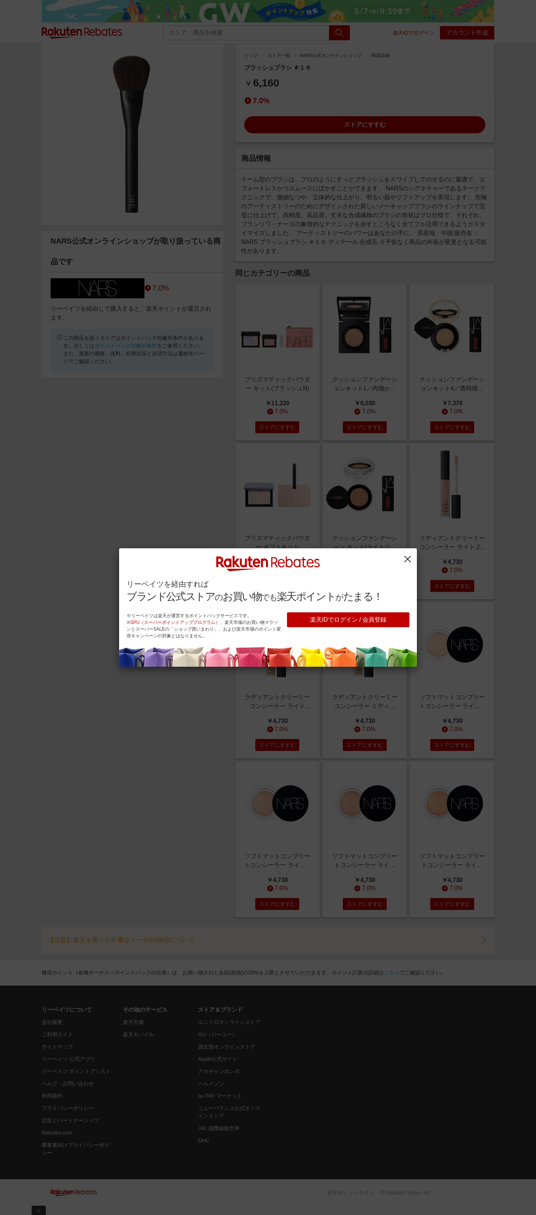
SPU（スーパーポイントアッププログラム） (175, 622)
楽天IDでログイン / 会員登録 (348, 619)
